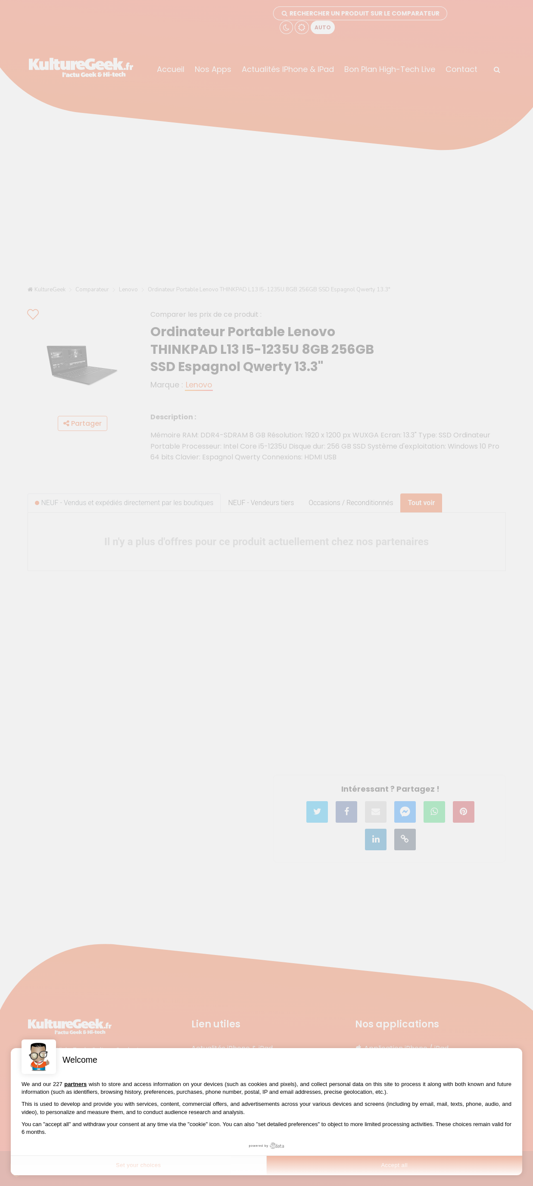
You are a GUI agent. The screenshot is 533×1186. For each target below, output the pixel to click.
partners (75, 1084)
